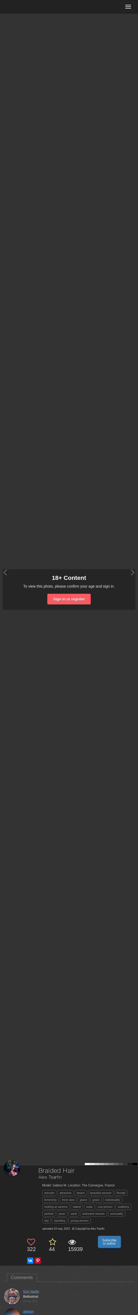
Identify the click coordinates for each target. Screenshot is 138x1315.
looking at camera (56, 1206)
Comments (22, 1277)
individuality (112, 1199)
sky (46, 1220)
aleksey (28, 1311)
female (121, 1192)
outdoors (123, 1206)
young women (79, 1220)
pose (62, 1213)
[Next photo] (133, 572)
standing (59, 1220)
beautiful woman (100, 1192)
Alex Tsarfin (50, 1177)
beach (81, 1192)
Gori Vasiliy (31, 1291)
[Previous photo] (5, 572)
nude (89, 1206)
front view (68, 1199)
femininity (50, 1199)
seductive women (93, 1213)
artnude (49, 1192)
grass (96, 1199)
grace (83, 1199)
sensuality (116, 1213)
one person (105, 1206)
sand (73, 1213)
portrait (48, 1213)
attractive (66, 1192)
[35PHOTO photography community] (25, 6)
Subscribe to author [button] (109, 1241)
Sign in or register (69, 599)
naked (77, 1206)
